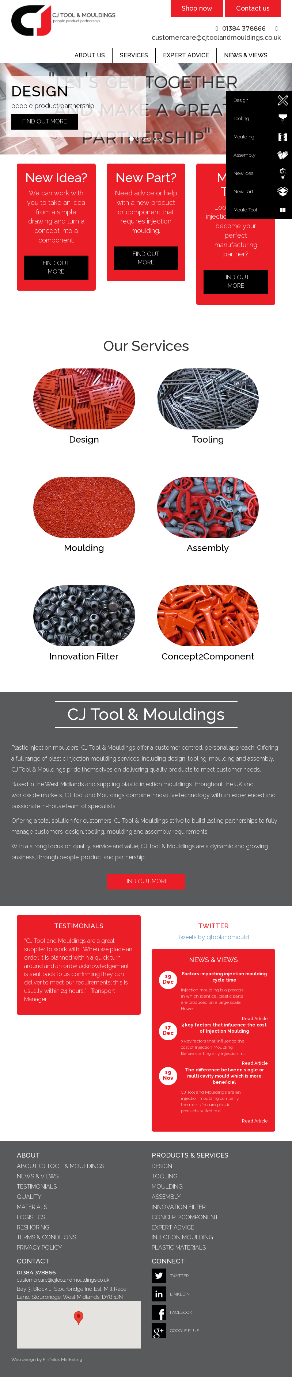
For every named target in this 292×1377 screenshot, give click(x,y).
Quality (29, 1196)
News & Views (246, 55)
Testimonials (37, 1186)
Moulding (167, 1186)
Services (134, 55)
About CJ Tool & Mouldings (60, 1166)
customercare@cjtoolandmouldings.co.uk (216, 37)
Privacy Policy (39, 1247)
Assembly (166, 1196)
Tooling (165, 1176)
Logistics (31, 1217)
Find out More (44, 121)
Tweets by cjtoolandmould (213, 937)
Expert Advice (186, 55)
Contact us (253, 8)
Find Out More (146, 881)
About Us (90, 55)
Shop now (197, 8)
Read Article (255, 1018)
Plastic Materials (179, 1247)
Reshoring (33, 1227)
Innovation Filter (179, 1207)
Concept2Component (185, 1217)
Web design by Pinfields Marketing (46, 1359)
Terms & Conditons (46, 1237)
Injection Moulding (182, 1237)
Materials (32, 1207)
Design (162, 1166)
